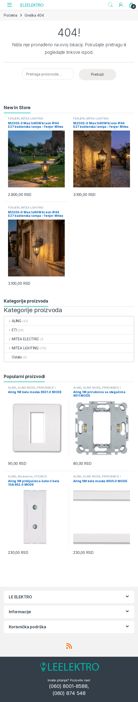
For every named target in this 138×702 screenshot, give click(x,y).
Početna (10, 15)
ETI (10, 330)
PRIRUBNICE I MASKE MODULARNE (31, 389)
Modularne (25, 476)
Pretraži (97, 74)
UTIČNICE (40, 476)
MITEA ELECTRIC (21, 339)
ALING (12, 321)
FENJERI (14, 118)
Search (110, 5)
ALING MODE (26, 387)
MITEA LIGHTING (32, 118)
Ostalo (13, 357)
